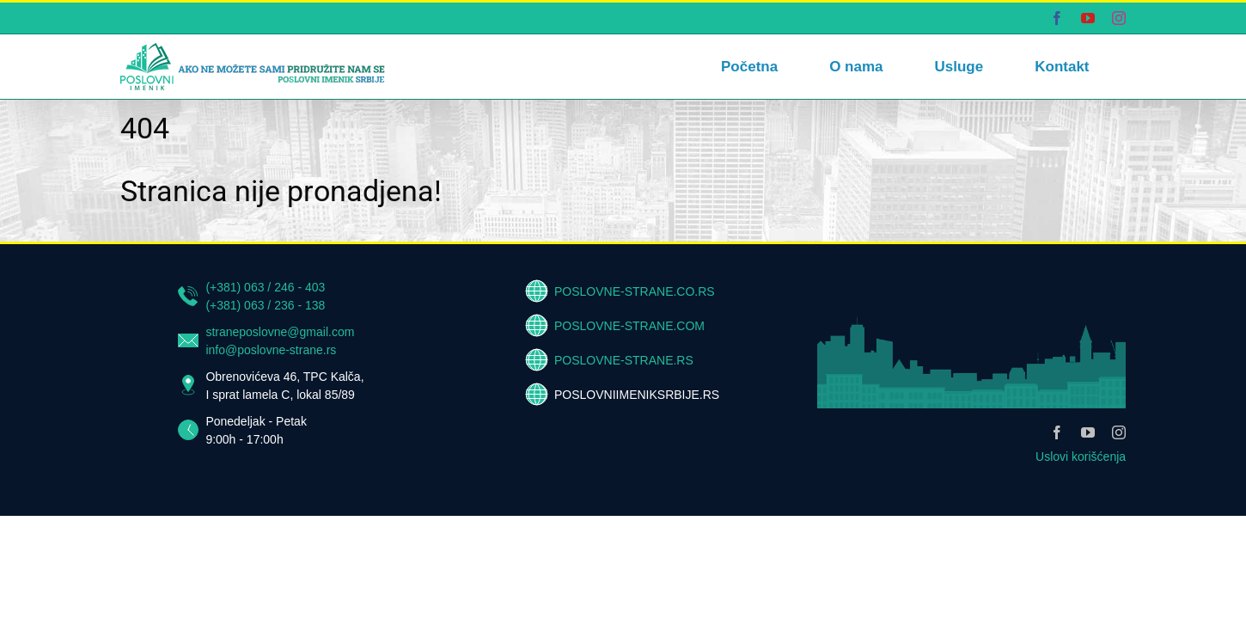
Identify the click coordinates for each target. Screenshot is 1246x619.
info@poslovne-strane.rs (270, 350)
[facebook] (1057, 432)
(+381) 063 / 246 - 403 (265, 287)
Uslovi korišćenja (1080, 456)
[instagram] (1119, 432)
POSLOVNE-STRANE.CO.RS (634, 291)
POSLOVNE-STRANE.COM (629, 326)
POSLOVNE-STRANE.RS (623, 360)
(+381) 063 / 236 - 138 (265, 305)
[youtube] (1088, 432)
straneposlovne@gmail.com (279, 332)
